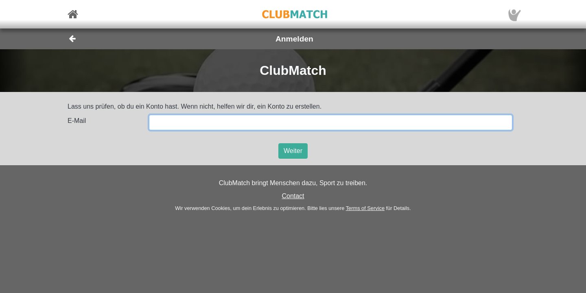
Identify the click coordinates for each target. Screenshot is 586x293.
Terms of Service (365, 208)
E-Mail (77, 120)
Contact (293, 195)
